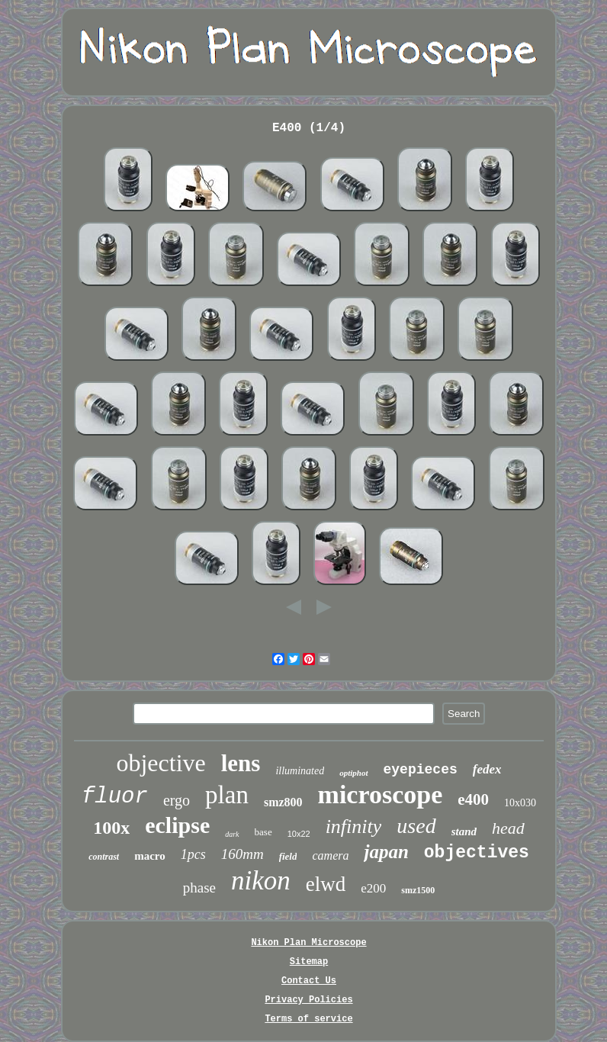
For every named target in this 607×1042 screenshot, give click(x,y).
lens (241, 763)
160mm (242, 854)
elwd (325, 884)
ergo (176, 800)
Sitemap (309, 962)
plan (227, 795)
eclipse (177, 825)
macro (149, 856)
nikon (261, 881)
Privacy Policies (308, 1000)
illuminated (299, 771)
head (508, 828)
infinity (354, 826)
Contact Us (308, 981)
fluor (115, 796)
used (416, 826)
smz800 (283, 802)
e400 (473, 799)
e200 (373, 888)
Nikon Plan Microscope (308, 942)
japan (386, 851)
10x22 (298, 833)
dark (232, 834)
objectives (476, 853)
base (263, 832)
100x (111, 828)
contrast (103, 856)
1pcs (193, 854)
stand (464, 831)
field (288, 856)
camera (330, 855)
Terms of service (308, 1019)
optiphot (353, 772)
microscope (380, 794)
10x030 (520, 803)
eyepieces (421, 769)
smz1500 (418, 890)
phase (199, 888)
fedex (487, 769)
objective (160, 763)
